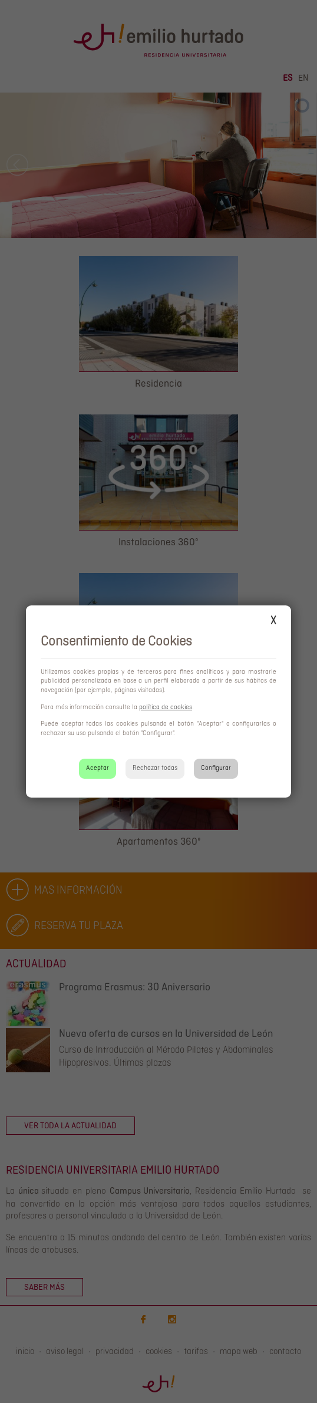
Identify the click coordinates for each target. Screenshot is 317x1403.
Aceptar (97, 768)
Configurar (216, 768)
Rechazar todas (155, 768)
